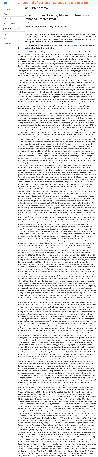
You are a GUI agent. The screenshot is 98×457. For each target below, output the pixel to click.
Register (74, 46)
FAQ (4, 39)
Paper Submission (9, 34)
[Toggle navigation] (93, 3)
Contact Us (7, 43)
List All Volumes (9, 24)
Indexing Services (9, 19)
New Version (7, 9)
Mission (6, 14)
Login (29, 48)
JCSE (6, 3)
